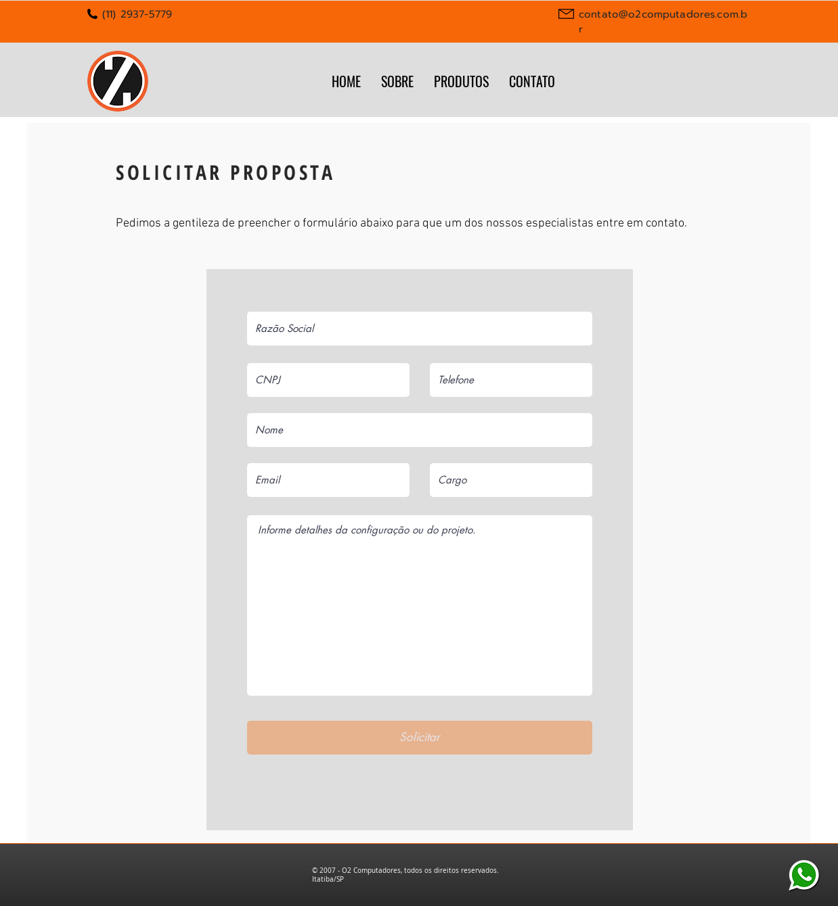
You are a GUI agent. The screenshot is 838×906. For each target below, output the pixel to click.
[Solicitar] (419, 738)
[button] (461, 81)
